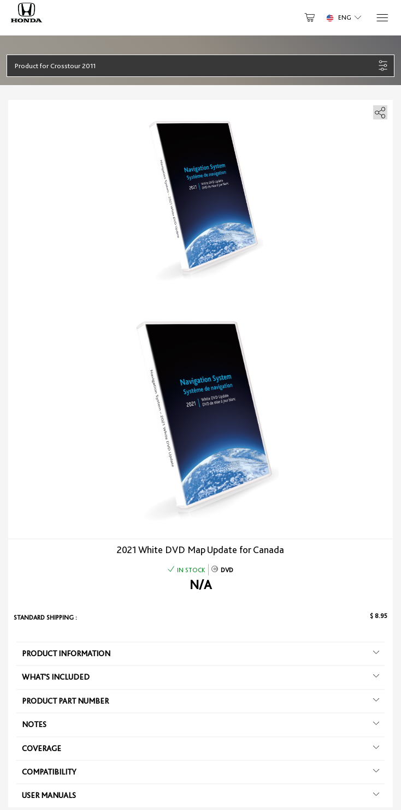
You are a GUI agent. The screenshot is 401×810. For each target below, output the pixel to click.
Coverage (200, 748)
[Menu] (381, 17)
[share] (378, 110)
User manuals (200, 795)
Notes (200, 724)
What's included (200, 677)
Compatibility (200, 772)
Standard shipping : (45, 617)
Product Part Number (200, 701)
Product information (200, 653)
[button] (195, 65)
